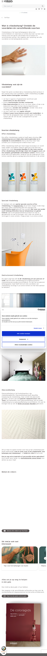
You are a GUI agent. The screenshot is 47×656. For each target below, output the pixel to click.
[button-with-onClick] (15, 596)
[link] (8, 1)
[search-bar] (22, 6)
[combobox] (23, 6)
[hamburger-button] (2, 1)
